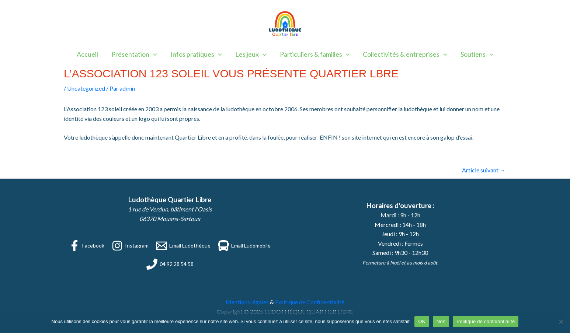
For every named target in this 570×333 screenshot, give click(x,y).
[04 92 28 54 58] (170, 264)
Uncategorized (86, 88)
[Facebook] (86, 245)
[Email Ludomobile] (244, 245)
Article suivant (483, 169)
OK (421, 321)
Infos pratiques (196, 54)
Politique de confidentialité (485, 321)
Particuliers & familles (315, 54)
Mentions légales (247, 301)
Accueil (87, 54)
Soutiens (476, 54)
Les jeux (251, 54)
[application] (153, 54)
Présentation (134, 54)
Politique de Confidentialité (309, 301)
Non (441, 321)
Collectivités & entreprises (405, 54)
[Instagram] (130, 245)
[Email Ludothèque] (183, 245)
